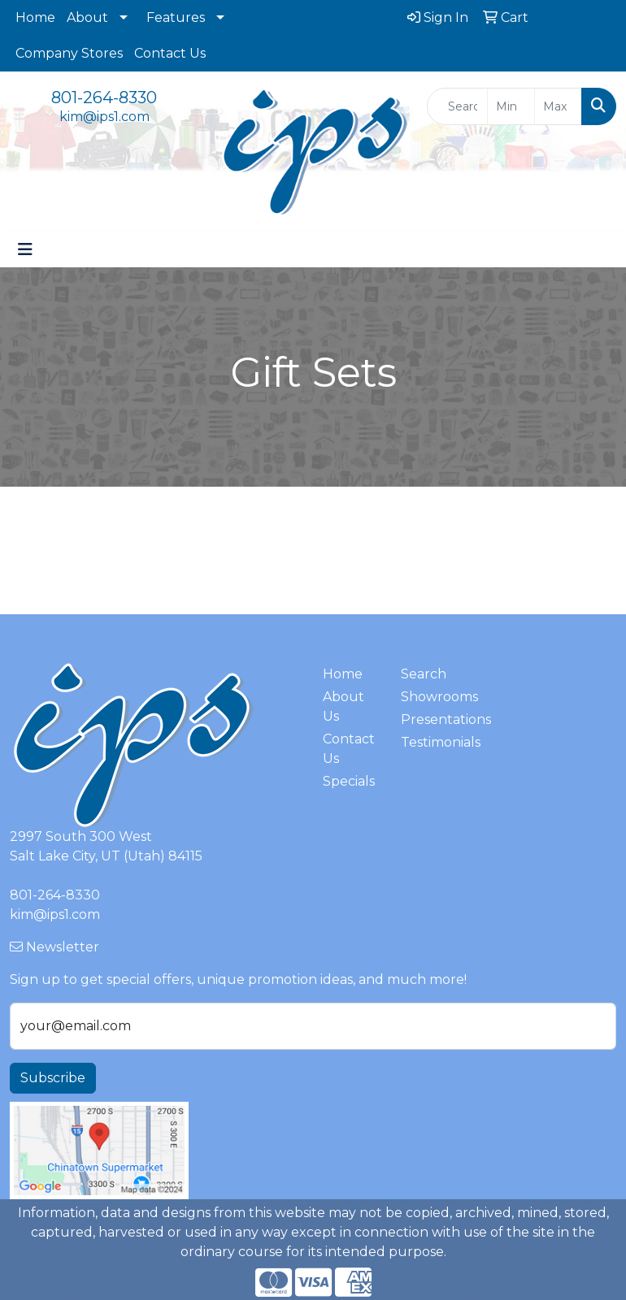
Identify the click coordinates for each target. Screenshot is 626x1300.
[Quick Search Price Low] (511, 106)
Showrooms (430, 696)
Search (423, 674)
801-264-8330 (104, 97)
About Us (343, 706)
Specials (349, 781)
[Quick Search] (457, 106)
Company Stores (69, 53)
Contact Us (170, 53)
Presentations (430, 719)
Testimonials (430, 742)
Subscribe (52, 1078)
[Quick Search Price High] (558, 106)
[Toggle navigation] (25, 249)
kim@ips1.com (104, 116)
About (87, 17)
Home (35, 17)
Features (175, 17)
